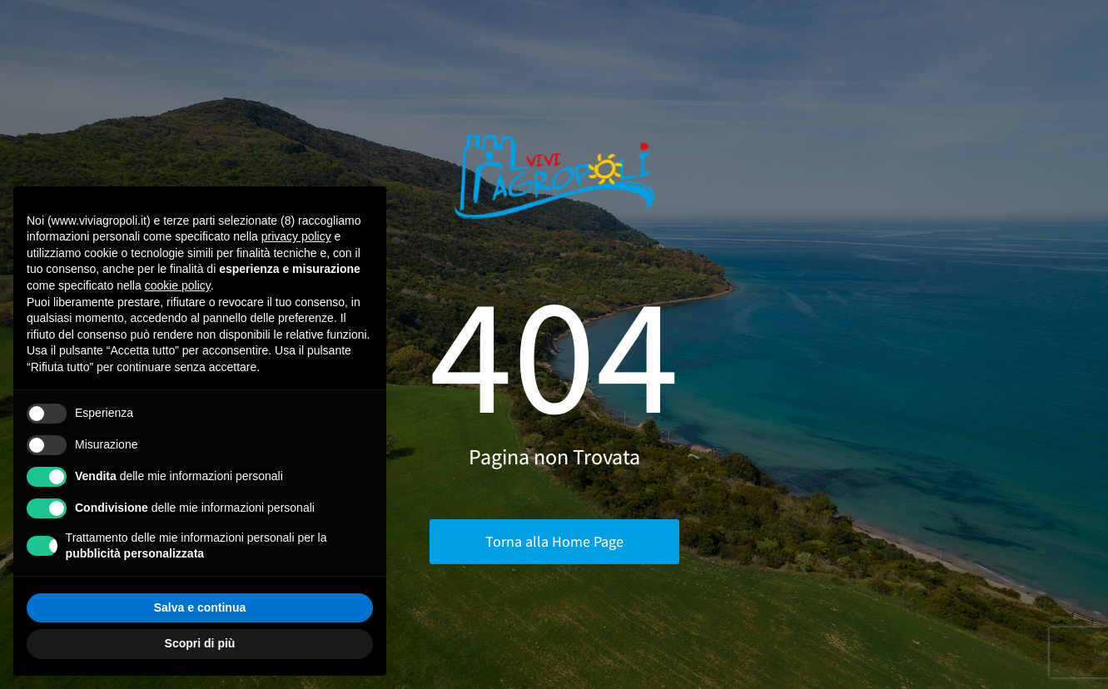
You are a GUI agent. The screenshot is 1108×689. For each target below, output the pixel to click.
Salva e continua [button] (200, 607)
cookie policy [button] (178, 285)
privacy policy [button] (296, 236)
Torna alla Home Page (554, 541)
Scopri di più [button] (200, 643)
